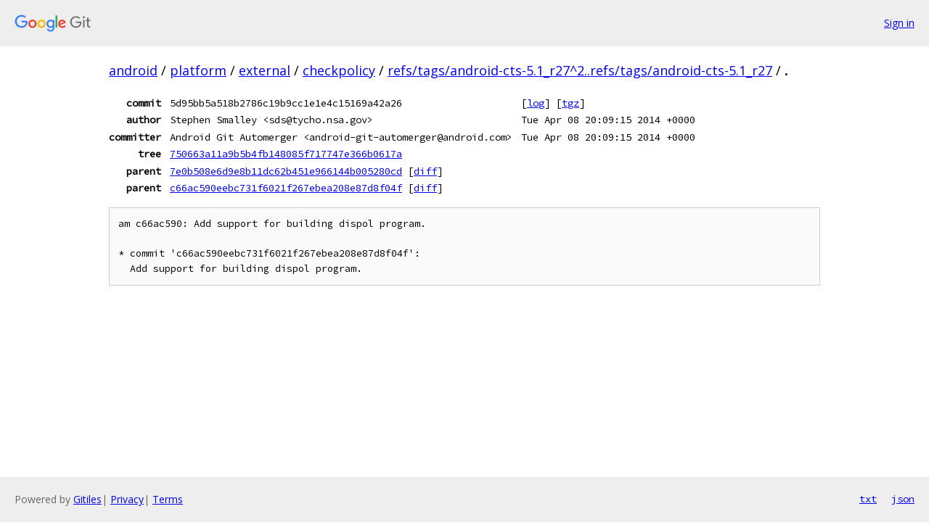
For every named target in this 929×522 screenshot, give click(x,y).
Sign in (899, 23)
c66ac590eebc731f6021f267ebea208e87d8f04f (286, 187)
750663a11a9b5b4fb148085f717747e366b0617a (286, 153)
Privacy (127, 499)
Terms (167, 499)
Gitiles (87, 499)
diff (425, 171)
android (133, 70)
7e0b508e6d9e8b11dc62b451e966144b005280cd (286, 171)
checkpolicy (339, 70)
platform (198, 70)
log (535, 102)
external (264, 70)
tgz (570, 102)
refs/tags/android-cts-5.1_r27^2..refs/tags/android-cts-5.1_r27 (580, 70)
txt (868, 498)
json (902, 498)
